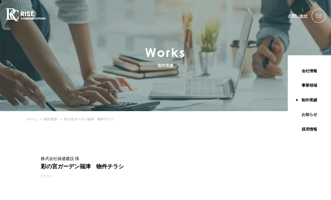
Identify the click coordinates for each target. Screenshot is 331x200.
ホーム (32, 119)
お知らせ (309, 114)
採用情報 (309, 129)
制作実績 (309, 100)
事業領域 (309, 85)
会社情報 (309, 71)
